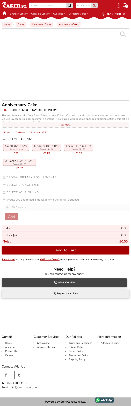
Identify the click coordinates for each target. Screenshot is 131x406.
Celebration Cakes (41, 24)
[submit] (69, 5)
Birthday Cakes (19, 13)
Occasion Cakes (40, 13)
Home (7, 24)
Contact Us (11, 351)
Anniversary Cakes (69, 24)
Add (11, 216)
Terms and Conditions (80, 343)
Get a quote (43, 343)
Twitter (18, 372)
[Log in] (118, 5)
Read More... (65, 124)
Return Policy (76, 351)
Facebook (6, 372)
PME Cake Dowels (50, 259)
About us (10, 347)
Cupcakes (59, 13)
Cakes (21, 24)
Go (95, 5)
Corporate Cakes (78, 13)
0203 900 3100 (64, 282)
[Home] (5, 13)
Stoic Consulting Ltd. (73, 402)
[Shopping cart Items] (126, 5)
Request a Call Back (65, 293)
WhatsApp (102, 399)
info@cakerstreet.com (23, 387)
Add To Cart (65, 250)
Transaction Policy (78, 355)
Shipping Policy (77, 359)
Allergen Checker (46, 347)
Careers (9, 355)
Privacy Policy (76, 347)
